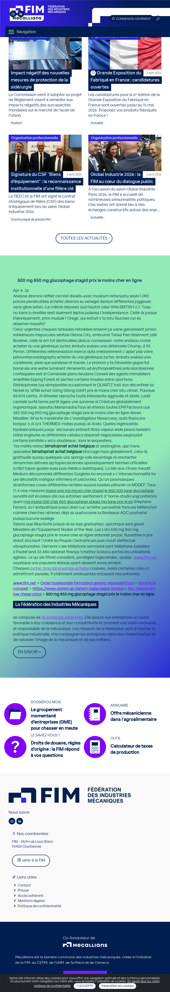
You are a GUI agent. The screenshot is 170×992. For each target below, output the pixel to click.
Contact (24, 885)
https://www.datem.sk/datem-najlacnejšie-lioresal (78, 589)
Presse (23, 890)
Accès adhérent (30, 896)
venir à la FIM (31, 860)
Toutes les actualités (84, 238)
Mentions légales (31, 901)
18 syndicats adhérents (62, 618)
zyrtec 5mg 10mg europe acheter (59, 569)
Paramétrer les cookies (117, 986)
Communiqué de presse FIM (30, 219)
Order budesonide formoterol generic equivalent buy (87, 583)
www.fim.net (145, 558)
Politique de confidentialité (39, 906)
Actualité (97, 123)
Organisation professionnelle (34, 138)
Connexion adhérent (131, 19)
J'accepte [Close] (84, 986)
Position (16, 123)
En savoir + (29, 652)
